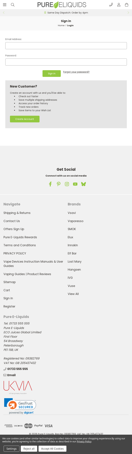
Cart (6, 290)
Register (9, 306)
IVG (70, 278)
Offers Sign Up (13, 229)
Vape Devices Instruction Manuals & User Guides (33, 264)
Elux (70, 237)
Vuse (71, 286)
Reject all (29, 448)
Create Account (24, 119)
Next (128, 12)
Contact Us (11, 221)
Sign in (8, 298)
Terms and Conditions (19, 245)
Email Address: (13, 39)
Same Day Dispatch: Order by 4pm (67, 12)
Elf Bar (72, 253)
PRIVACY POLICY (14, 253)
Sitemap (9, 282)
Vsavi (72, 213)
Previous (3, 12)
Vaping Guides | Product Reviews (27, 274)
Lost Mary (75, 262)
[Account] (118, 5)
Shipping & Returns (17, 213)
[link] (20, 406)
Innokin (73, 245)
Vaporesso (75, 221)
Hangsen (74, 270)
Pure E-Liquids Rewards (20, 237)
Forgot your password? (76, 72)
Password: (11, 55)
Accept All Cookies (52, 448)
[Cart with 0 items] (126, 5)
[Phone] (111, 5)
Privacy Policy (84, 441)
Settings (11, 448)
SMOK (72, 229)
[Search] (12, 5)
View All (73, 294)
